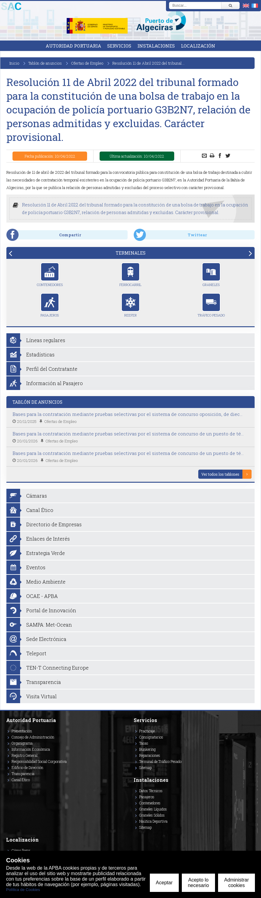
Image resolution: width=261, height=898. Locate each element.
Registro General (24, 755)
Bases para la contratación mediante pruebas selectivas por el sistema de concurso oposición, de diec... (127, 414)
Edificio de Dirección (27, 767)
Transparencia (23, 773)
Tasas (143, 743)
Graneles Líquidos (153, 809)
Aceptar (164, 882)
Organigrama (22, 743)
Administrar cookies (236, 882)
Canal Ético (21, 779)
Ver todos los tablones (220, 474)
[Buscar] (230, 5)
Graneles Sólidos (152, 815)
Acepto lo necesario (198, 882)
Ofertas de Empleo (87, 63)
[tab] (130, 253)
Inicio (14, 63)
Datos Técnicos (151, 790)
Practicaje (147, 730)
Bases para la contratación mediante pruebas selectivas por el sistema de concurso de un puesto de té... (128, 434)
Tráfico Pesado (211, 304)
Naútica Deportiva (153, 821)
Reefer (130, 304)
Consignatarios (151, 737)
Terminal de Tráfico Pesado (160, 761)
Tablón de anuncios (45, 63)
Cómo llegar (21, 850)
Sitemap (145, 767)
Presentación (22, 730)
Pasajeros (50, 304)
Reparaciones (149, 755)
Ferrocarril (130, 274)
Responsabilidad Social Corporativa (39, 761)
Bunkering (147, 749)
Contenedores (50, 274)
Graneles (211, 274)
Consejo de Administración (33, 737)
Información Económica (31, 749)
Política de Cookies (23, 889)
